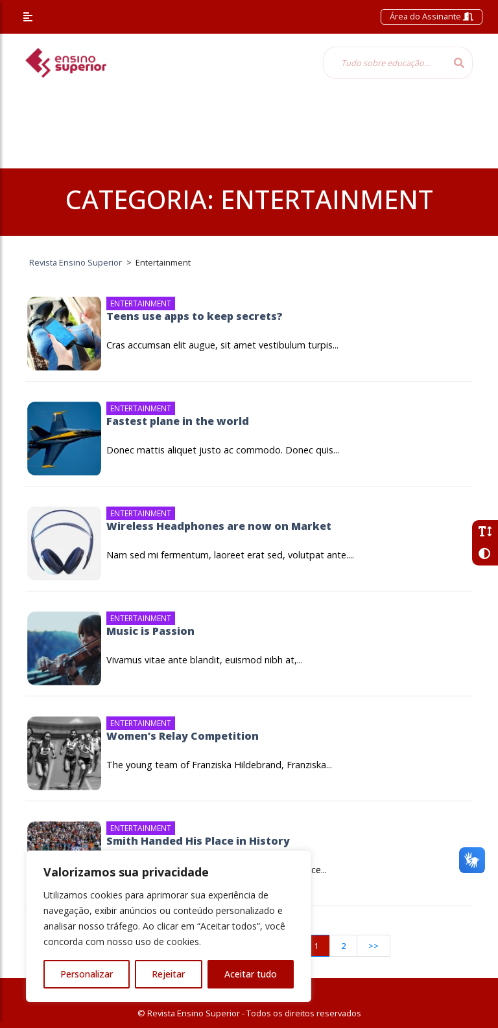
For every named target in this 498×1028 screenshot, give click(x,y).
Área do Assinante (431, 16)
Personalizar (86, 974)
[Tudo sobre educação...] (384, 63)
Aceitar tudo (250, 974)
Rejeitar (168, 974)
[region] (168, 926)
